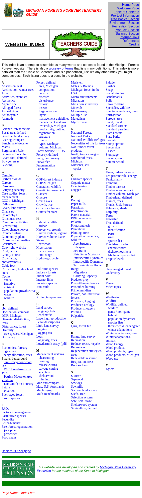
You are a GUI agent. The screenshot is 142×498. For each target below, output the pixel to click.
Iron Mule (42, 286)
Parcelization (79, 211)
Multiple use (79, 115)
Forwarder (43, 161)
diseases (44, 97)
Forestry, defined (47, 154)
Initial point (43, 276)
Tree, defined (114, 222)
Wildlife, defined (117, 304)
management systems (52, 122)
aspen (111, 151)
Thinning (112, 183)
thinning (44, 379)
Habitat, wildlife (46, 222)
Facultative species (14, 415)
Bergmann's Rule (13, 150)
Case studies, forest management (14, 195)
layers (42, 115)
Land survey (44, 307)
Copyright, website (14, 247)
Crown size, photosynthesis (11, 260)
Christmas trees (11, 218)
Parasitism (78, 207)
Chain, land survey (14, 208)
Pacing (75, 200)
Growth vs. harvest (48, 208)
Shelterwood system (84, 404)
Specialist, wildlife (118, 107)
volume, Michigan (50, 147)
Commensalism (12, 233)
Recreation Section (125, 26)
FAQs (5, 408)
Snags (109, 89)
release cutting (48, 365)
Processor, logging (83, 301)
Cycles (6, 276)
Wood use (112, 358)
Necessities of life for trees (88, 143)
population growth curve (19, 290)
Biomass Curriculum (15, 154)
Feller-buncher (11, 423)
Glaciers (41, 194)
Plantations (78, 229)
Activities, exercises (14, 97)
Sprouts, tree (114, 118)
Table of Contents (126, 12)
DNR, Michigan (12, 315)
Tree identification (117, 244)
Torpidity (112, 212)
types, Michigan (49, 143)
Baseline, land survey (15, 136)
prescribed (10, 433)
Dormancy (8, 337)
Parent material (81, 214)
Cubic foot (8, 265)
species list (115, 240)
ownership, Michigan (52, 125)
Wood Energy (114, 344)
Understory (113, 272)
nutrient (8, 287)
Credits (134, 44)
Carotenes (8, 186)
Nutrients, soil (80, 165)
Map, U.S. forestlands (50, 386)
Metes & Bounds (82, 86)
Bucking (7, 165)
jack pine (10, 430)
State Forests (114, 133)
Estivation (8, 391)
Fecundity (8, 419)
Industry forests (46, 272)
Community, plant (13, 236)
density (43, 93)
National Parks (80, 136)
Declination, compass (15, 312)
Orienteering (79, 186)
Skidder (111, 82)
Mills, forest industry (84, 104)
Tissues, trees (114, 201)
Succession (113, 147)
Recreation (78, 340)
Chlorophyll (9, 215)
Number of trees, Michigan (82, 159)
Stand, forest (114, 122)
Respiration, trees (82, 361)
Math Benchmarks (48, 393)
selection (44, 372)
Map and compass (47, 383)
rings (111, 237)
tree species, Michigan (18, 333)
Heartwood (43, 244)
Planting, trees (80, 232)
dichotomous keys (119, 251)
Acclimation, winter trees (18, 89)
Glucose (41, 197)
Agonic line (9, 104)
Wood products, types (120, 351)
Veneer (110, 283)
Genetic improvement (50, 190)
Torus (109, 215)
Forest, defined (45, 82)
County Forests (11, 254)
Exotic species (11, 398)
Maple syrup (44, 390)
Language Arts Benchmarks (45, 313)
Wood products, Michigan (122, 355)
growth (112, 226)
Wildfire (111, 300)
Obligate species (81, 179)
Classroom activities (15, 222)
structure (44, 136)
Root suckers (79, 365)
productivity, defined (52, 129)
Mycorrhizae (79, 122)
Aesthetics (8, 100)
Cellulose (8, 204)
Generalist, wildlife (48, 186)
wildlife (9, 298)
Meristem (77, 82)
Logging (41, 329)
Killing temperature (48, 297)
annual (8, 280)
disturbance (46, 100)
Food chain (9, 437)
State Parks (113, 136)
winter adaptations (120, 329)
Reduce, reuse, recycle (85, 343)
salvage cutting (48, 368)
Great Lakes (44, 201)
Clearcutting (9, 226)
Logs (39, 336)
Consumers (9, 244)
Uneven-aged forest (118, 269)
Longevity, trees (46, 340)
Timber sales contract (119, 190)
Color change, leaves (15, 229)
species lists (115, 322)
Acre (5, 93)
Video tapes (113, 286)
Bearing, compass (13, 139)
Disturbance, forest (14, 326)
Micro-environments (84, 97)
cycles (78, 168)
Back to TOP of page (16, 451)
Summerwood (115, 161)
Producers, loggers (83, 308)
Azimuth (7, 118)
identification (116, 230)
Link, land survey (47, 325)
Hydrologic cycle (47, 258)
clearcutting (46, 357)
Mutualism (78, 118)
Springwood (113, 115)
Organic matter (80, 182)
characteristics (117, 248)
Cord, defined (10, 251)
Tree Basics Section (125, 19)
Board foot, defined (14, 157)
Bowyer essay (10, 161)
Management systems (50, 354)
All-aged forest (11, 107)
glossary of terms (61, 68)
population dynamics (121, 319)
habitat (112, 315)
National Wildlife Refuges (88, 139)
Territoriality (114, 179)
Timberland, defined (119, 197)
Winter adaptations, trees (122, 333)
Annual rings (10, 111)
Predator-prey (80, 279)
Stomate (111, 140)
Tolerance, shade (116, 208)
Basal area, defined (14, 132)
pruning (44, 361)
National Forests (81, 132)
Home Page (130, 4)
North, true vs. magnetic (86, 154)
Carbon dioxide (11, 179)
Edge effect (9, 351)
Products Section (127, 30)
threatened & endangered (124, 326)
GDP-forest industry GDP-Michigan (49, 181)
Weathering (113, 297)
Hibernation (43, 247)
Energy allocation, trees (17, 355)
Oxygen (76, 190)
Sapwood (77, 379)
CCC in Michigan (13, 200)
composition (46, 89)
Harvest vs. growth (48, 229)
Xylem (110, 369)
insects (43, 107)
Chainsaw (8, 211)
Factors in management (16, 412)
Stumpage (112, 154)
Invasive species (46, 283)
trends (42, 140)
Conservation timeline (16, 240)
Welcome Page (128, 8)
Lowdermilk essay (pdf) (51, 343)
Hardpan (41, 226)
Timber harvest (115, 186)
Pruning (76, 312)
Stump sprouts (115, 143)
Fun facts (42, 169)
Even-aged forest (12, 394)
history (43, 104)
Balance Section (127, 33)
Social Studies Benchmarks (115, 95)
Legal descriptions (48, 322)
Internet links (44, 279)
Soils (109, 100)
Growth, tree (44, 204)
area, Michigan (48, 86)
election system (83, 397)
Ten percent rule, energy (121, 175)
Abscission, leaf (12, 86)
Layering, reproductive (51, 318)
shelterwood (46, 375)
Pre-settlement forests (85, 283)
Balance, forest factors (16, 129)
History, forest (45, 251)
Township (112, 219)
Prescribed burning (83, 286)
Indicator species (47, 268)
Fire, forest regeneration (17, 426)
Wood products (115, 347)
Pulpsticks (77, 315)
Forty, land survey (47, 158)
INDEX (37, 44)
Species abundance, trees (122, 111)
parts (111, 233)
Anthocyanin (10, 115)
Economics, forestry (14, 347)
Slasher (110, 86)
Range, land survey (83, 336)
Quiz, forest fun (81, 326)
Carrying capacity (13, 190)
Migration (77, 100)
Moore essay (79, 111)
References (131, 40)
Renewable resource (84, 358)
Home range (44, 254)
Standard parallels (117, 129)
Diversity (8, 330)
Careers (6, 182)
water (6, 294)
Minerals (77, 107)
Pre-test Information (125, 15)
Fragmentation (45, 165)
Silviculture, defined (84, 408)
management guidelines (54, 118)
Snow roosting (115, 104)
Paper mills (78, 204)
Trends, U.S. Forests (119, 204)
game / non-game (119, 311)
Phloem (76, 222)
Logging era (44, 333)
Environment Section (124, 22)
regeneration (47, 133)
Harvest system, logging (51, 233)
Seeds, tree (78, 393)
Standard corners (116, 125)
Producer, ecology (82, 304)
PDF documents (81, 218)
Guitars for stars (46, 212)
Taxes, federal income (120, 172)
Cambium (8, 175)
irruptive (9, 283)
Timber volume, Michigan (122, 194)
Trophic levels (115, 258)
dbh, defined (10, 308)
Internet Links (129, 37)
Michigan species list (121, 255)
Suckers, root (114, 158)
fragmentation (48, 111)
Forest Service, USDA (50, 151)
